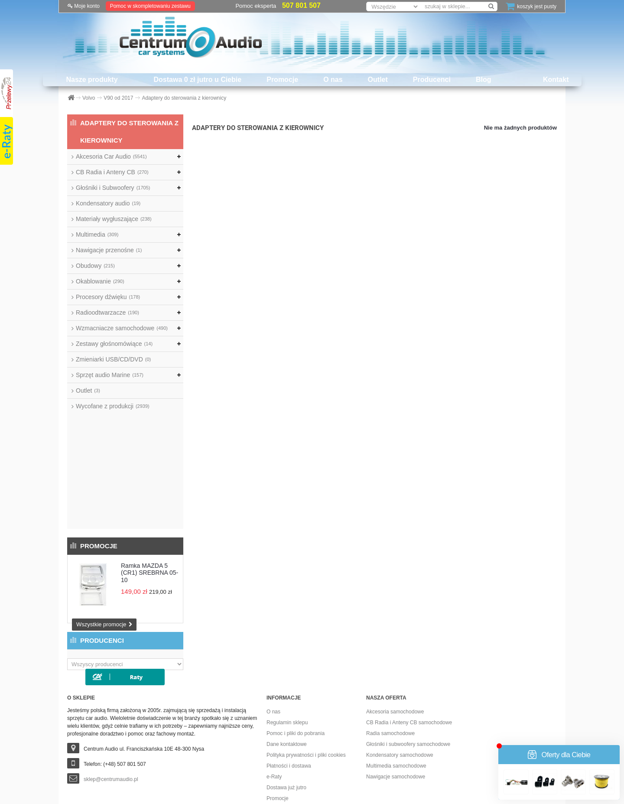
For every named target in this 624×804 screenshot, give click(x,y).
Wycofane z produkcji (113, 406)
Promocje (282, 79)
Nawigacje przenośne (109, 250)
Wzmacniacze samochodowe (122, 328)
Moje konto (84, 6)
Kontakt (556, 79)
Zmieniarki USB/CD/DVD (113, 359)
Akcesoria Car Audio (111, 156)
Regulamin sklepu (287, 634)
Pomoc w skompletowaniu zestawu (150, 6)
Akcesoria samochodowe (395, 624)
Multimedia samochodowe (396, 678)
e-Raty (274, 689)
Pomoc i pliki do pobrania (295, 645)
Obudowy (95, 265)
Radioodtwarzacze (107, 312)
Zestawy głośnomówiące (114, 343)
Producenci (432, 79)
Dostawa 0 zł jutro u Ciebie (198, 79)
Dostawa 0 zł (281, 721)
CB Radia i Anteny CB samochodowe (409, 634)
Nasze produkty (91, 79)
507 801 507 (301, 5)
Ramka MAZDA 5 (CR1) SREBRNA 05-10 (149, 458)
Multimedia (97, 234)
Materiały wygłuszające (114, 218)
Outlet (378, 79)
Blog (483, 79)
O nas (332, 79)
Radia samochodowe (390, 645)
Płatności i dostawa (288, 678)
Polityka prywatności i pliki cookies (306, 667)
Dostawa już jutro (286, 700)
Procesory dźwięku (108, 296)
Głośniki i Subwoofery (113, 187)
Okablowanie (100, 281)
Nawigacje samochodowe (395, 689)
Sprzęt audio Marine (109, 374)
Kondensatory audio (108, 203)
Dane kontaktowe (286, 656)
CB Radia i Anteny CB (112, 172)
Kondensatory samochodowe (399, 667)
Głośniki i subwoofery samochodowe (408, 656)
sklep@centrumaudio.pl (111, 691)
